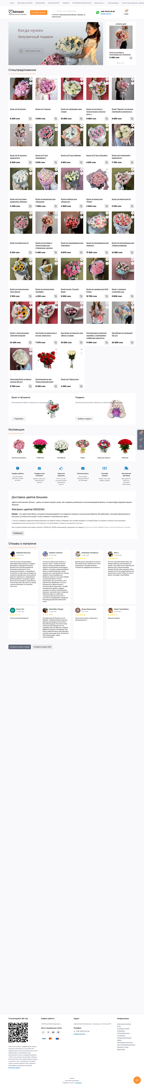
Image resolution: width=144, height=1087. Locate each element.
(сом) (99, 3)
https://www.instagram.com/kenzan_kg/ (43, 1032)
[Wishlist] (30, 83)
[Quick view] (30, 79)
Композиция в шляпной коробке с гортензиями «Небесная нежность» (96, 335)
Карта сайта (121, 1049)
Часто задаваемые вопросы (126, 1045)
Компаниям (40, 3)
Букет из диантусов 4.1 (19, 243)
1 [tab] (53, 62)
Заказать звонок (106, 13)
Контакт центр (53, 3)
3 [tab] (58, 62)
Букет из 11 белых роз (70, 379)
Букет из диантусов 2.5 (121, 199)
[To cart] (131, 58)
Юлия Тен (20, 609)
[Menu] (38, 12)
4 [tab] (123, 63)
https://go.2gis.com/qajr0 (53, 1032)
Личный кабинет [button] (113, 3)
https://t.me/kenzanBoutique (48, 1032)
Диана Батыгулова (89, 609)
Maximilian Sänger (56, 609)
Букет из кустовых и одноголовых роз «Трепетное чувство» (120, 55)
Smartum (78, 1083)
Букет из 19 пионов (18, 109)
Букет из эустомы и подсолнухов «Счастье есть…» (95, 111)
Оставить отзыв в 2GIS (42, 647)
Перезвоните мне (79, 1034)
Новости (65, 3)
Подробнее (18, 419)
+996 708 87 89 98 (108, 11)
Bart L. (116, 553)
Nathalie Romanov (23, 553)
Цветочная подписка (124, 1024)
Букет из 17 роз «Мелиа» (71, 155)
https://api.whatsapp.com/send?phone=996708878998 (58, 1032)
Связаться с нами (122, 1047)
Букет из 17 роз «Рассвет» (97, 155)
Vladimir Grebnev (55, 553)
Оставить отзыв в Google (19, 647)
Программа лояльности (81, 3)
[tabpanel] (55, 43)
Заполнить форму (14, 1067)
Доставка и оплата (24, 3)
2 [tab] (55, 62)
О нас (12, 3)
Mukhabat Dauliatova (90, 553)
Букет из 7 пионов (42, 109)
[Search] (54, 11)
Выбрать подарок (84, 419)
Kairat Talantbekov (121, 609)
